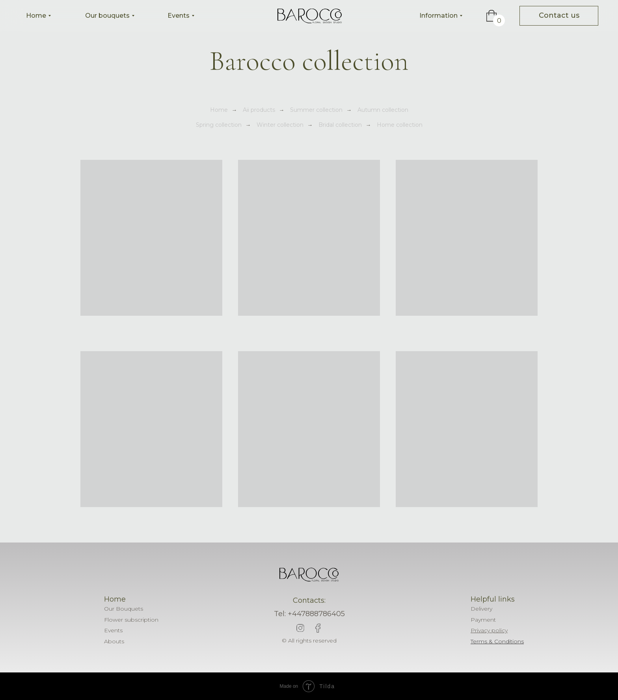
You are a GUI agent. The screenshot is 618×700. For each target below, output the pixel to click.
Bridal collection (340, 124)
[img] (309, 16)
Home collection (400, 124)
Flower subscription (131, 619)
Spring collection (219, 124)
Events (113, 630)
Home (219, 109)
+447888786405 (316, 613)
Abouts (114, 641)
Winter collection (280, 124)
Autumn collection (382, 109)
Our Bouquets (123, 608)
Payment (483, 619)
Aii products (259, 109)
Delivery (481, 608)
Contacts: (309, 600)
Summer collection (316, 109)
